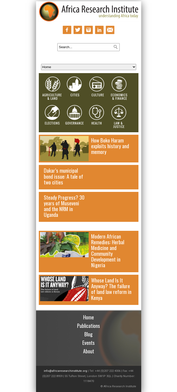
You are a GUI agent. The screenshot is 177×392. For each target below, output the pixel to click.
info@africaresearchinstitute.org (65, 371)
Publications (88, 325)
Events (88, 342)
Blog (88, 334)
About (88, 351)
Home (88, 317)
